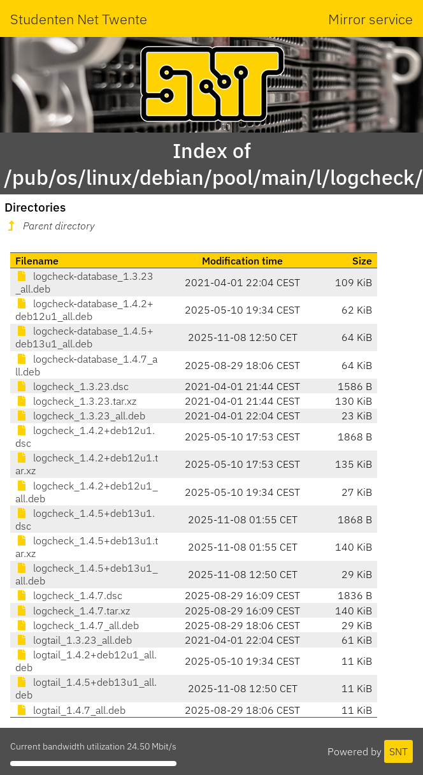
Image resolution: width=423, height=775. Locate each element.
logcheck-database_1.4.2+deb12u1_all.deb (84, 309)
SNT (398, 751)
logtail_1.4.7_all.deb (70, 710)
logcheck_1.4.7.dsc (68, 595)
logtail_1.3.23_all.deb (73, 640)
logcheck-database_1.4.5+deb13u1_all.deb (84, 337)
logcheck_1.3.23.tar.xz (75, 401)
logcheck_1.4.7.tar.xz (72, 610)
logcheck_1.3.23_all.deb (80, 415)
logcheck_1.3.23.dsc (72, 386)
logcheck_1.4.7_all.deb (77, 625)
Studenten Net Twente (78, 19)
